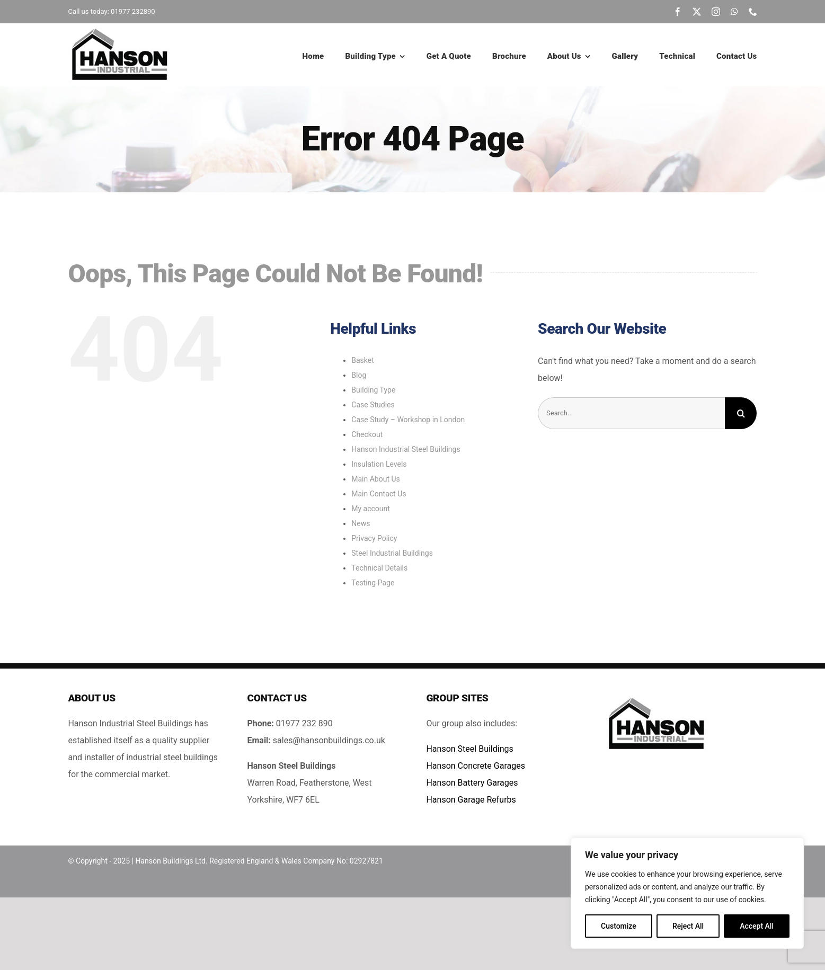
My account (370, 508)
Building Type (373, 390)
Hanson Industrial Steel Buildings (405, 449)
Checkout (367, 434)
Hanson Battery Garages (472, 783)
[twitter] (697, 11)
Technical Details (379, 568)
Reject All (688, 926)
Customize (618, 926)
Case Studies (372, 405)
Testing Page (372, 583)
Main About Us (375, 479)
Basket (362, 360)
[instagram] (716, 11)
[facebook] (677, 11)
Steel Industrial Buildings (392, 553)
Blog (358, 375)
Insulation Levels (378, 464)
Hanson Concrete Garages (475, 766)
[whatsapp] (734, 11)
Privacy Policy (374, 538)
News (360, 523)
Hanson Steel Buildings (469, 749)
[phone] (753, 11)
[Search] (741, 413)
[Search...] (631, 413)
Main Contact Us (378, 494)
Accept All (757, 926)
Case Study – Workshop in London (408, 419)
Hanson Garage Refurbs (471, 800)
